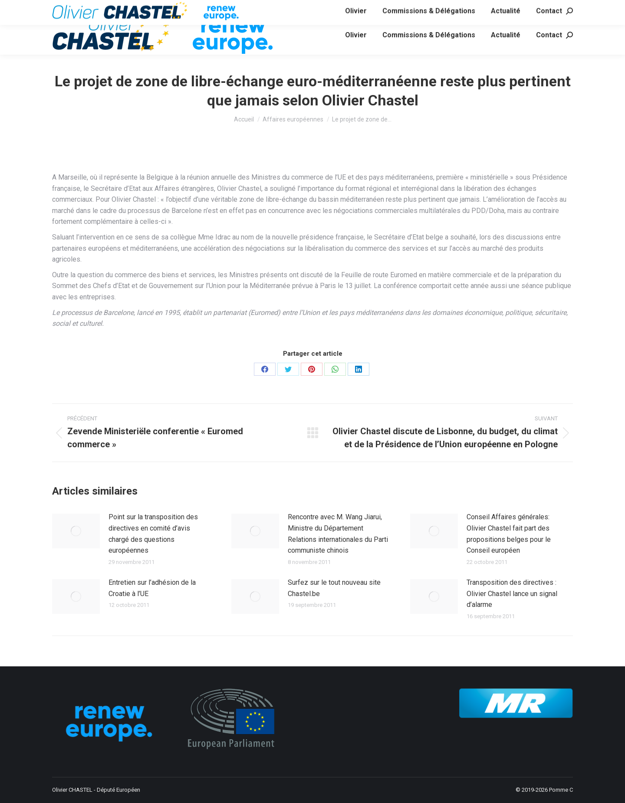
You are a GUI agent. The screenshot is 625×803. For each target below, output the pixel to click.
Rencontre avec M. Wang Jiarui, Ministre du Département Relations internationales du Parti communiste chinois (338, 533)
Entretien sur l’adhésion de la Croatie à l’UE (152, 588)
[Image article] (76, 531)
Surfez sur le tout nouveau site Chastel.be (334, 588)
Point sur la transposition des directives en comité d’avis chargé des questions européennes (153, 533)
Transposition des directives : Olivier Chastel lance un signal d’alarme (512, 593)
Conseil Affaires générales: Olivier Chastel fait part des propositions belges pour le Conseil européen (509, 533)
